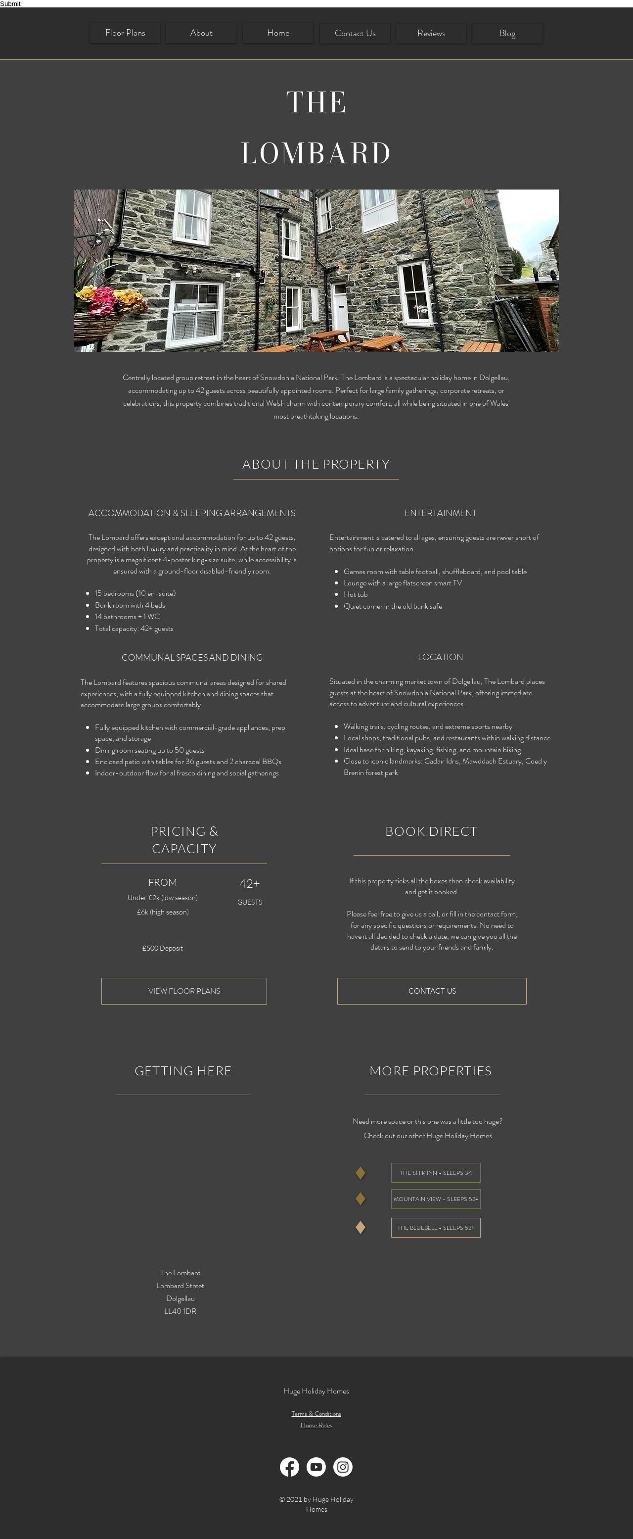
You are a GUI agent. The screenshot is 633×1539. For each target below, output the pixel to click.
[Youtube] (316, 1467)
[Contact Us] (355, 34)
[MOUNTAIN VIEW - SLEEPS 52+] (436, 1199)
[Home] (278, 33)
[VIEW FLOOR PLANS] (184, 991)
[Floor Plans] (125, 33)
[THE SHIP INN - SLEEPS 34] (436, 1173)
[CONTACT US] (432, 991)
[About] (201, 33)
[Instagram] (343, 1467)
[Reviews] (431, 34)
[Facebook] (289, 1467)
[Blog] (507, 34)
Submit (10, 3)
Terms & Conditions (316, 1413)
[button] (316, 271)
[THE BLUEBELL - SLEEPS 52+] (436, 1228)
